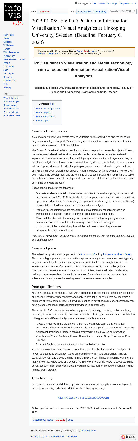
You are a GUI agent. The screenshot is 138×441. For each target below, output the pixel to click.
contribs (93, 51)
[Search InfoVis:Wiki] (123, 11)
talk (86, 51)
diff (40, 53)
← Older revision (51, 53)
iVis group (86, 254)
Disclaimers (71, 436)
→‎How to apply (106, 51)
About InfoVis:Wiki (55, 436)
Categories (39, 419)
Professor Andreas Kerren (117, 254)
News (50, 419)
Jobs (70, 419)
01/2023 (60, 419)
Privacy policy (37, 436)
